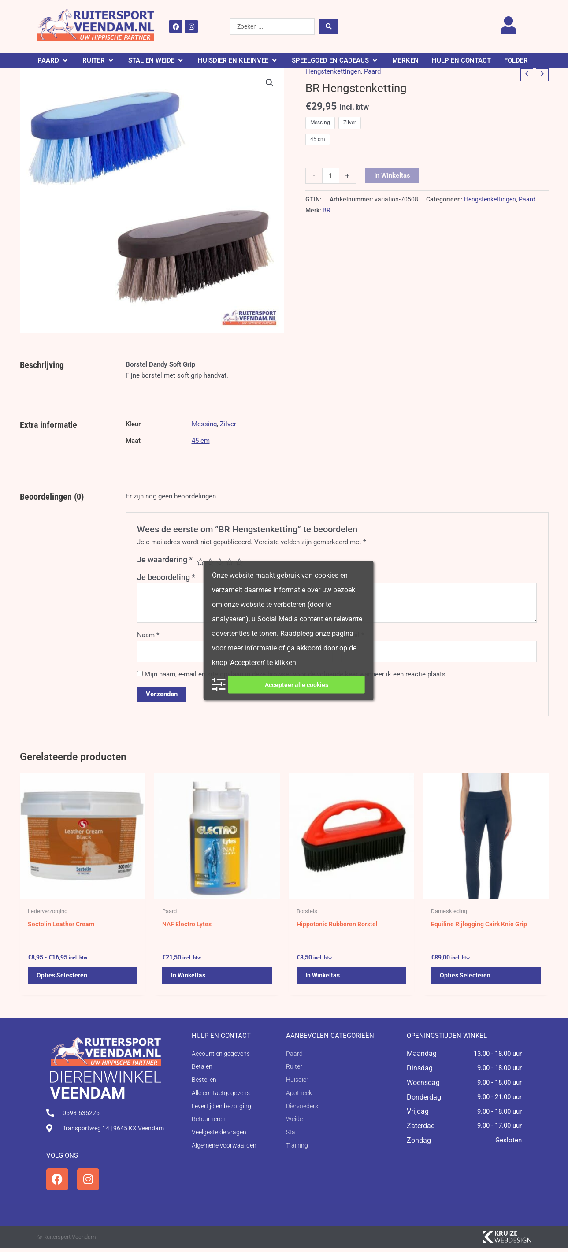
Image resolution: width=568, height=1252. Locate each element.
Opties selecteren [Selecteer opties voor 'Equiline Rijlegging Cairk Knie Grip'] (466, 979)
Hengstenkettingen (333, 71)
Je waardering (165, 559)
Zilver (228, 424)
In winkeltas (392, 175)
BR (326, 210)
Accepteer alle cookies (296, 684)
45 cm (201, 441)
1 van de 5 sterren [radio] (200, 562)
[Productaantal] (330, 176)
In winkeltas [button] (189, 979)
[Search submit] (328, 26)
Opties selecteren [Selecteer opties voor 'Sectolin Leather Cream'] (63, 979)
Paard (372, 71)
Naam (148, 635)
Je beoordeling (166, 577)
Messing (204, 424)
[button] (53, 60)
